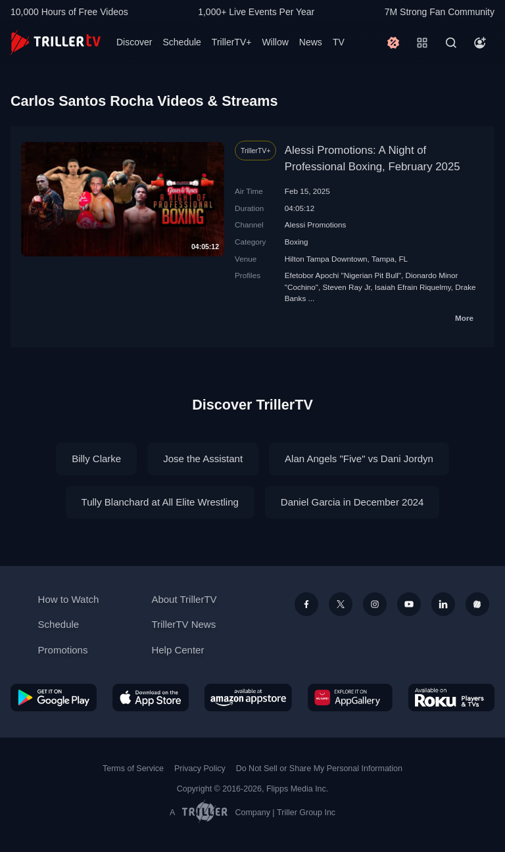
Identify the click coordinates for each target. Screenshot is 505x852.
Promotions (63, 649)
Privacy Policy (200, 768)
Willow (275, 42)
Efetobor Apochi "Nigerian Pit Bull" (343, 275)
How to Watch (68, 599)
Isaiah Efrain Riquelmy (413, 287)
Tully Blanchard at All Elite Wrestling (160, 502)
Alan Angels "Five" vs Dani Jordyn (359, 458)
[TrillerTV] (56, 42)
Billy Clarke (96, 458)
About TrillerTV (183, 599)
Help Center (177, 649)
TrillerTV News (183, 624)
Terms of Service (133, 768)
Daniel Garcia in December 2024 (352, 502)
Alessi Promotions (316, 224)
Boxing (296, 241)
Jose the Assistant (203, 458)
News (310, 42)
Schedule (181, 42)
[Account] (480, 42)
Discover (134, 42)
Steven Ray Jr (346, 287)
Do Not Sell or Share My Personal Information (319, 768)
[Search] (451, 42)
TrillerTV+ (232, 42)
